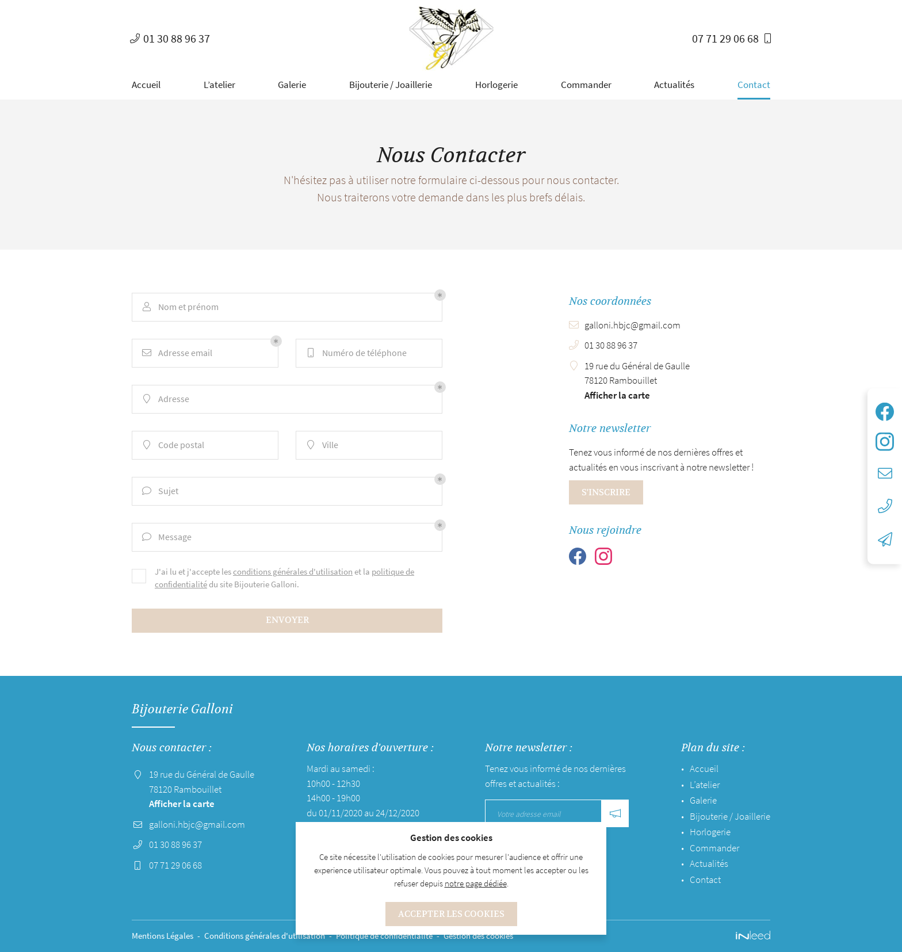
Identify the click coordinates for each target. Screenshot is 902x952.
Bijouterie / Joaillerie (390, 84)
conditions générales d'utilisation (293, 572)
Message (166, 537)
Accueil (146, 84)
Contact (753, 84)
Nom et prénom (180, 306)
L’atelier (219, 84)
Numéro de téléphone (356, 353)
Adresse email (176, 353)
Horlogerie (496, 84)
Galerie (292, 84)
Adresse (165, 399)
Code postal (172, 445)
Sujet (159, 491)
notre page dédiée (476, 883)
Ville (321, 445)
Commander (586, 84)
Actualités (674, 84)
